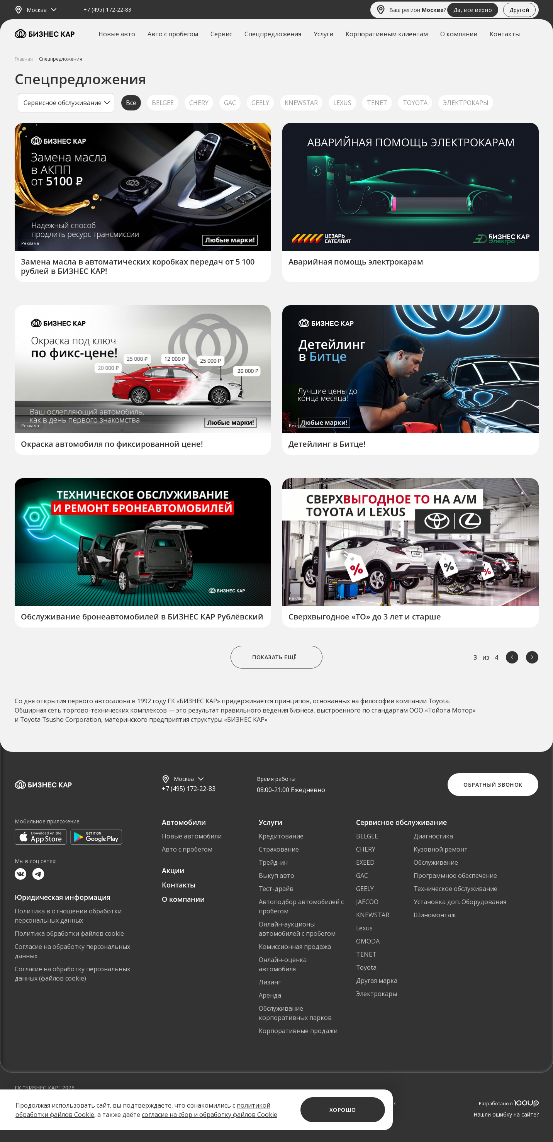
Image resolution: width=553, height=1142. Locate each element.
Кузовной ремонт (441, 849)
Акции (173, 870)
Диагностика (433, 836)
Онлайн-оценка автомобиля (283, 964)
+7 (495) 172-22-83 (107, 10)
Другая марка (376, 980)
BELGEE (163, 102)
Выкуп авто (276, 875)
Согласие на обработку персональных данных (72, 951)
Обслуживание (436, 862)
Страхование (279, 849)
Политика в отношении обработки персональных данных (68, 916)
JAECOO (367, 902)
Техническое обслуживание (455, 888)
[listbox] (66, 102)
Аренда (270, 995)
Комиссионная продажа (295, 946)
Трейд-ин (273, 862)
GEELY (260, 102)
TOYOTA (415, 102)
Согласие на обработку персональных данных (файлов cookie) (72, 973)
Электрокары (376, 993)
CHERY (199, 102)
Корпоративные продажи (298, 1031)
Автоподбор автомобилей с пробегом (301, 906)
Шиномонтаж (435, 915)
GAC (230, 102)
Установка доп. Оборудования (460, 902)
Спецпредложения (272, 34)
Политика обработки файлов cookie (69, 933)
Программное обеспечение (455, 875)
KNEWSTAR (301, 102)
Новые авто (116, 34)
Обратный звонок (492, 784)
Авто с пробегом (173, 34)
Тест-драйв (276, 888)
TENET (377, 102)
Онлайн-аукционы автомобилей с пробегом (297, 929)
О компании (458, 34)
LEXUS (342, 102)
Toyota (366, 967)
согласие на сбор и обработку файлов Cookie (209, 1114)
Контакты (505, 34)
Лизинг (270, 982)
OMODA (368, 941)
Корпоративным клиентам (387, 34)
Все (131, 102)
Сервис (221, 34)
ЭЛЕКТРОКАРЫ (466, 102)
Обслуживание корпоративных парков (295, 1013)
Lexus (364, 928)
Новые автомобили (192, 836)
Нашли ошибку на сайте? (506, 1114)
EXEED (365, 862)
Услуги (323, 34)
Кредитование (281, 836)
